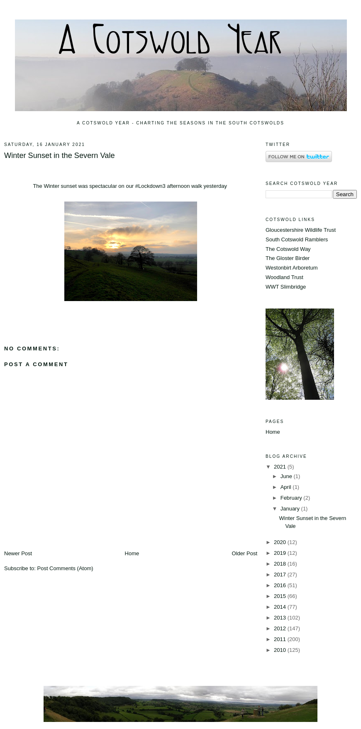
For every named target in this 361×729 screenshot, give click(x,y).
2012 (281, 628)
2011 (281, 639)
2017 (281, 574)
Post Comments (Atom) (65, 568)
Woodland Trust (284, 277)
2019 (281, 553)
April (287, 487)
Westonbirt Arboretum (291, 268)
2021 (281, 467)
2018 (281, 564)
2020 (281, 542)
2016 (281, 585)
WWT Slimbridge (286, 287)
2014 (281, 607)
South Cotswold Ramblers (297, 239)
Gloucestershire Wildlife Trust (301, 230)
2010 (281, 650)
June (287, 476)
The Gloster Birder (288, 258)
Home (132, 553)
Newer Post (18, 553)
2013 (281, 618)
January (291, 508)
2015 (281, 596)
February (292, 498)
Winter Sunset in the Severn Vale (59, 155)
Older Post (244, 553)
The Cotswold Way (288, 249)
